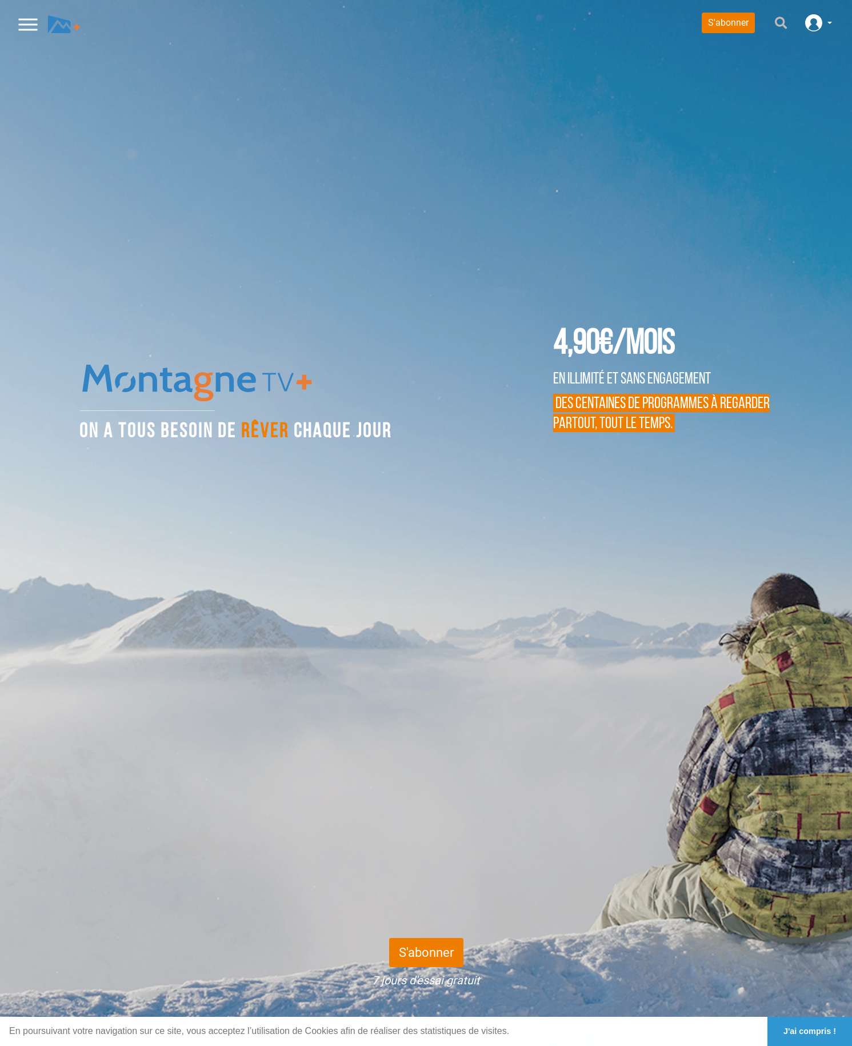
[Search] (767, 23)
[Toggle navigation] (28, 22)
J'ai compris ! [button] (809, 1031)
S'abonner (728, 22)
